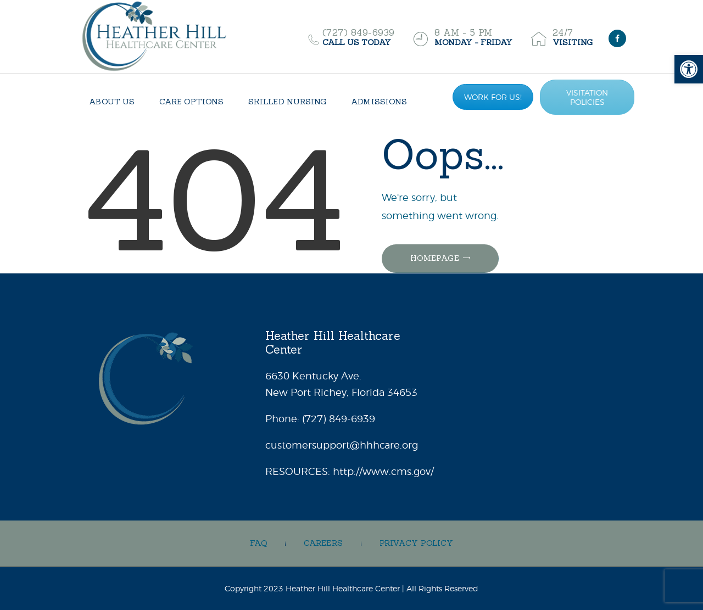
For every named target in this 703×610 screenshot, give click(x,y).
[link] (688, 69)
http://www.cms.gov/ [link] (383, 471)
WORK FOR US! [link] (493, 97)
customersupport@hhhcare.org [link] (341, 445)
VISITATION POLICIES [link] (587, 97)
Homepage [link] (434, 258)
